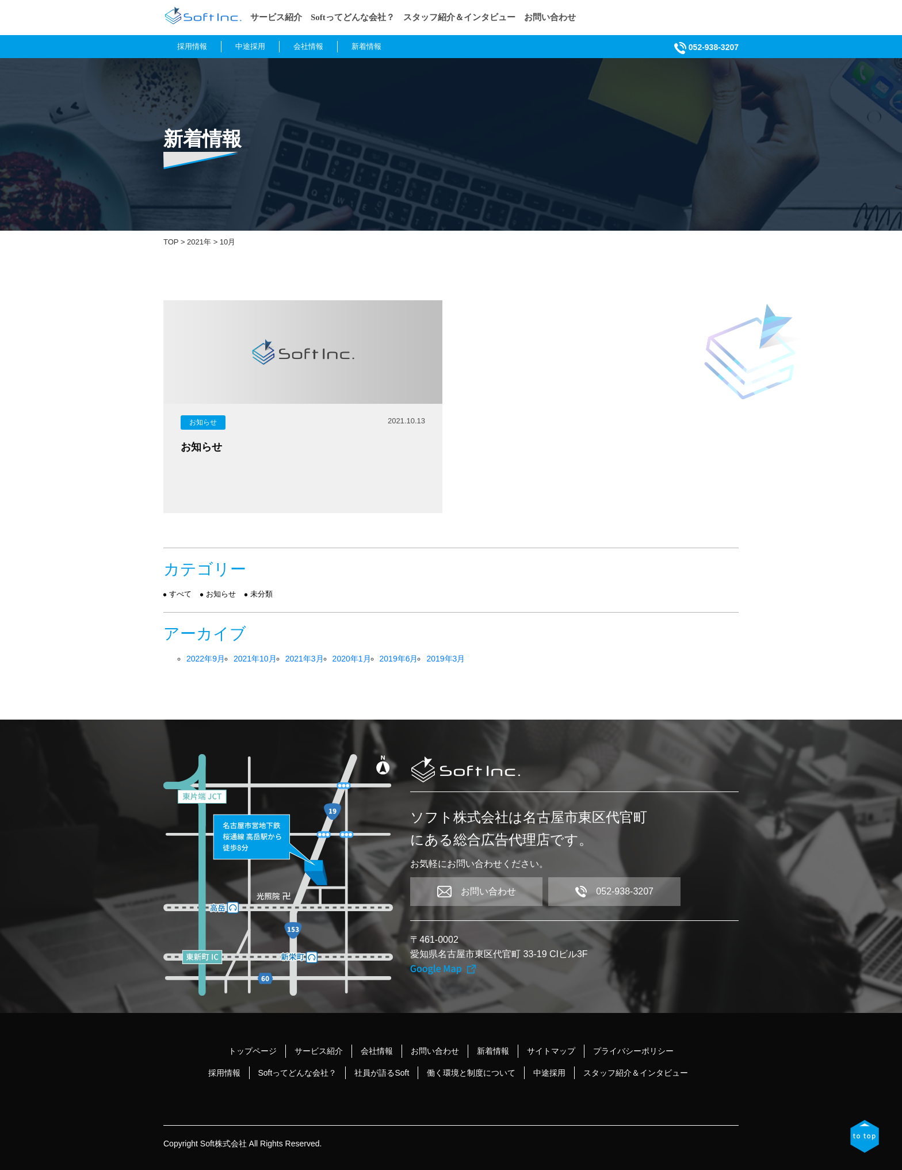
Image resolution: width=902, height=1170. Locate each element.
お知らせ (203, 422)
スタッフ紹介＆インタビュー (459, 17)
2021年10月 (255, 658)
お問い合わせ (550, 17)
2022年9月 (205, 658)
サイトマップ (551, 1051)
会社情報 (308, 46)
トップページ (252, 1051)
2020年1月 (351, 658)
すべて (180, 594)
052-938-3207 (706, 47)
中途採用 (250, 46)
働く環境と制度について (471, 1072)
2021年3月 (304, 658)
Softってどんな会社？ (353, 17)
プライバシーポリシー (633, 1051)
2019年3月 (445, 658)
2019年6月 (399, 658)
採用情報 (192, 46)
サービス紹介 (276, 17)
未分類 (261, 594)
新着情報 (366, 46)
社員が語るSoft (381, 1072)
